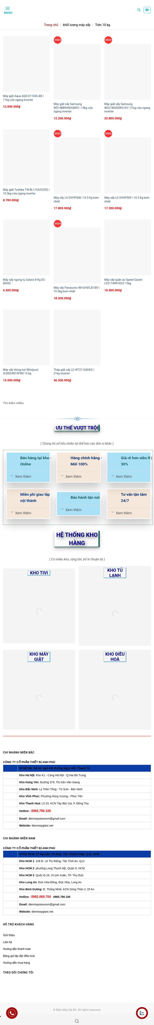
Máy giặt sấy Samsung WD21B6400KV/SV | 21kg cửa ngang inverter (127, 107)
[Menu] (7, 10)
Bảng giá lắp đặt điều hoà (19, 956)
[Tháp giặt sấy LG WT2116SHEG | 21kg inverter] (77, 337)
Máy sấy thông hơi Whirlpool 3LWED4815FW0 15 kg (20, 371)
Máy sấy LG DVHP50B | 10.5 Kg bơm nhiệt (76, 199)
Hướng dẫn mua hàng (16, 962)
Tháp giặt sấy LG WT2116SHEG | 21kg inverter (74, 371)
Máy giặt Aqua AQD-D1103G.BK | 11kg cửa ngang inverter (23, 97)
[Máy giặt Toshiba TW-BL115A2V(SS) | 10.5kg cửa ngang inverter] (26, 157)
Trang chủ (51, 25)
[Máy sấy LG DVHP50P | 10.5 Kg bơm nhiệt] (127, 165)
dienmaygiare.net (42, 825)
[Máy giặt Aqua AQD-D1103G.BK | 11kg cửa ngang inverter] (26, 64)
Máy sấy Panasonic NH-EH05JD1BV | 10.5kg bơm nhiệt (77, 289)
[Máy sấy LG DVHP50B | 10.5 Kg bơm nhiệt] (77, 165)
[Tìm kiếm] (138, 10)
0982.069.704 (41, 896)
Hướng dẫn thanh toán (17, 949)
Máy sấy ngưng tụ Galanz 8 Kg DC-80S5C (24, 281)
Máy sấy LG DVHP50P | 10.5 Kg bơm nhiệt (126, 199)
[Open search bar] (77, 1021)
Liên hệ (7, 942)
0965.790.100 (41, 811)
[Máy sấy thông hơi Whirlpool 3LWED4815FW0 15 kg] (26, 337)
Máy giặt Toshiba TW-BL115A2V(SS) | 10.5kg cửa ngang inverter (26, 191)
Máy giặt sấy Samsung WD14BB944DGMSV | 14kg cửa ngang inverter (73, 107)
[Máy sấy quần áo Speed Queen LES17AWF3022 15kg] (127, 247)
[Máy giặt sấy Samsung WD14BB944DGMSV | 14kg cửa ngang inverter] (77, 72)
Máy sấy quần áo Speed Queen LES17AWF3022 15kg (123, 281)
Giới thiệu (9, 935)
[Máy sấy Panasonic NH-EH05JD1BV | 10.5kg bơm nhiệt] (77, 255)
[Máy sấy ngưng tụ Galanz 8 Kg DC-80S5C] (26, 247)
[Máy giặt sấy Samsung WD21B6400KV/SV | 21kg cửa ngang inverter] (127, 72)
